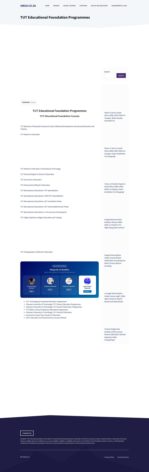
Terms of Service (123, 457)
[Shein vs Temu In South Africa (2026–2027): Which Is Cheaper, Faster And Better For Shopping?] (115, 134)
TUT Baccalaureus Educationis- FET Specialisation (39, 190)
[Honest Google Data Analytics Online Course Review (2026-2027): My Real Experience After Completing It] (115, 315)
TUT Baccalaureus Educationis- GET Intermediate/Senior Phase (44, 207)
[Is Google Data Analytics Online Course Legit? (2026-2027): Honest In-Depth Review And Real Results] (115, 279)
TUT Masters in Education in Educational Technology (40, 169)
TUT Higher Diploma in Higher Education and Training (40, 217)
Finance (56, 6)
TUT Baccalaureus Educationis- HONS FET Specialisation (41, 196)
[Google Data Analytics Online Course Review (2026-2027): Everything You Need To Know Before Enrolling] (115, 241)
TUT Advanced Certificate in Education (35, 185)
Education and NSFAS (99, 6)
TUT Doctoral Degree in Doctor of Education (37, 174)
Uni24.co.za (28, 5)
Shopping (83, 6)
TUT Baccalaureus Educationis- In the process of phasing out (43, 212)
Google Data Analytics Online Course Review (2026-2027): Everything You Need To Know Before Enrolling (114, 260)
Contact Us (27, 433)
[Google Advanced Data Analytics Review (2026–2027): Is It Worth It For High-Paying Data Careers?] (115, 205)
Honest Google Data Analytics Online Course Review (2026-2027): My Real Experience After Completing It (115, 334)
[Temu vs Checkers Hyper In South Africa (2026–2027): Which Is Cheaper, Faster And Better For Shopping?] (115, 170)
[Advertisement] (74, 45)
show (33, 102)
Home (47, 6)
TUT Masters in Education (30, 134)
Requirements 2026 (119, 6)
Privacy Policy (109, 457)
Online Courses (69, 6)
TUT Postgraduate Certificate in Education (36, 252)
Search (107, 72)
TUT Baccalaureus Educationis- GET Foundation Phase (41, 201)
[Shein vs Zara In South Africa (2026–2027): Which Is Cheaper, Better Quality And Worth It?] (115, 98)
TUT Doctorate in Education (31, 179)
